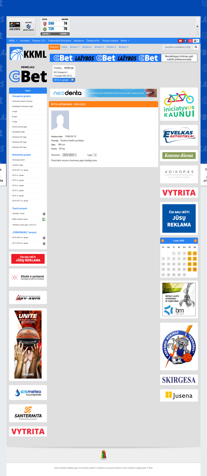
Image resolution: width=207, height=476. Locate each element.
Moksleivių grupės (21, 154)
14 (168, 264)
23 (179, 269)
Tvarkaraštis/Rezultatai (59, 40)
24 (184, 269)
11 (190, 259)
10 (184, 259)
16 (179, 264)
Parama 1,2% (38, 40)
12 (195, 259)
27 (163, 275)
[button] (196, 41)
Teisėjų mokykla (110, 40)
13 (163, 264)
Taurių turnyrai (19, 208)
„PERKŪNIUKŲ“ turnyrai (24, 232)
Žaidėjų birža (92, 40)
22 (174, 269)
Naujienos (79, 40)
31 (184, 275)
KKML (12, 40)
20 (163, 269)
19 (195, 264)
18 (190, 264)
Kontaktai (25, 40)
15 (174, 264)
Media (124, 40)
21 (168, 269)
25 (190, 269)
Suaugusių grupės (21, 96)
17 (184, 264)
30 (179, 275)
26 (195, 269)
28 (168, 275)
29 (174, 275)
